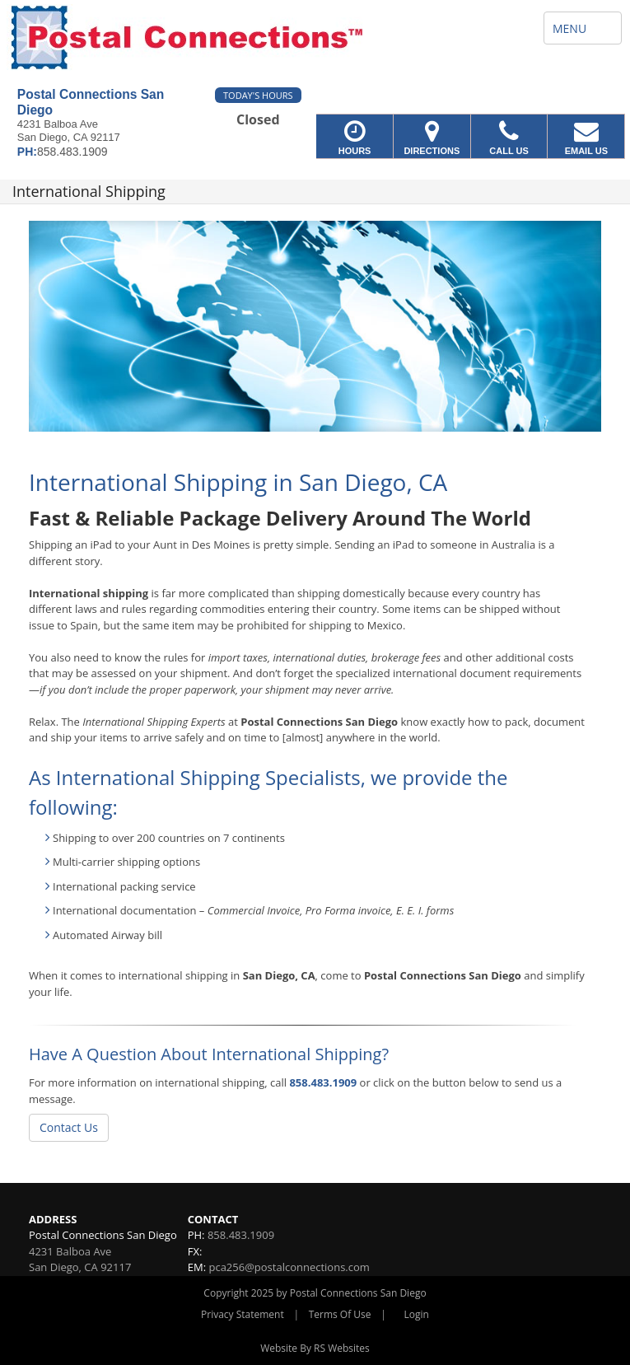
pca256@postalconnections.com (288, 1267)
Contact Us (69, 1127)
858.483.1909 (323, 1082)
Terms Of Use (340, 1314)
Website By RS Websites (315, 1348)
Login (416, 1314)
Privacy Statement (242, 1314)
